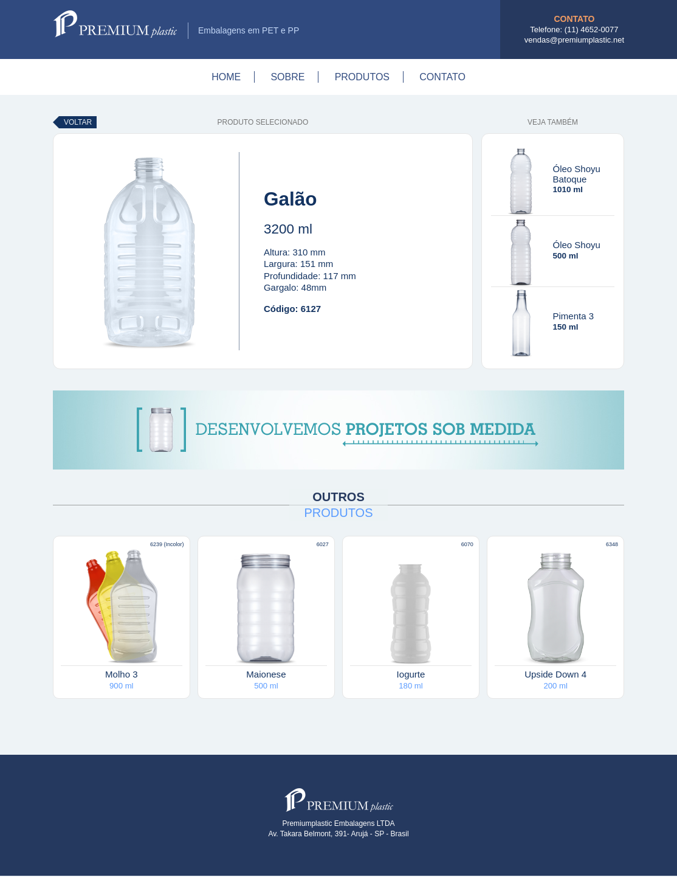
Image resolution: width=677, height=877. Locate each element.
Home (226, 77)
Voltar (78, 122)
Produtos (362, 77)
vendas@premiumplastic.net (574, 39)
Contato (442, 77)
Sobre (287, 77)
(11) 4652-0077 (592, 29)
